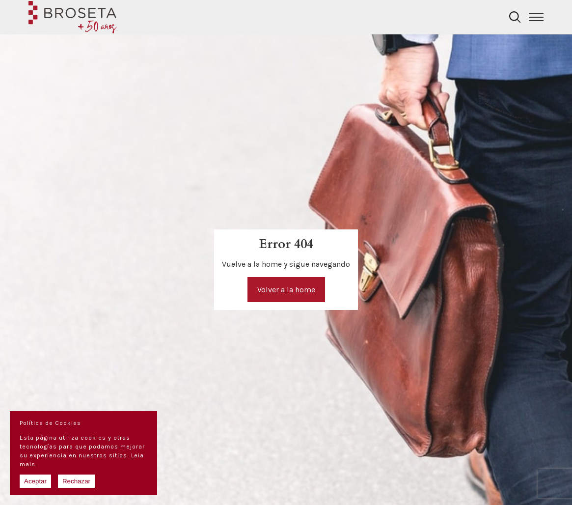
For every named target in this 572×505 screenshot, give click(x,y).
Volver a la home (286, 289)
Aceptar (35, 481)
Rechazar (76, 481)
